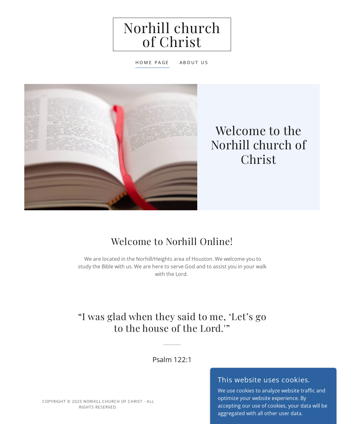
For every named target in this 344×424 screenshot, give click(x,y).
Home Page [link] (152, 62)
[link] (172, 45)
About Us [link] (194, 62)
